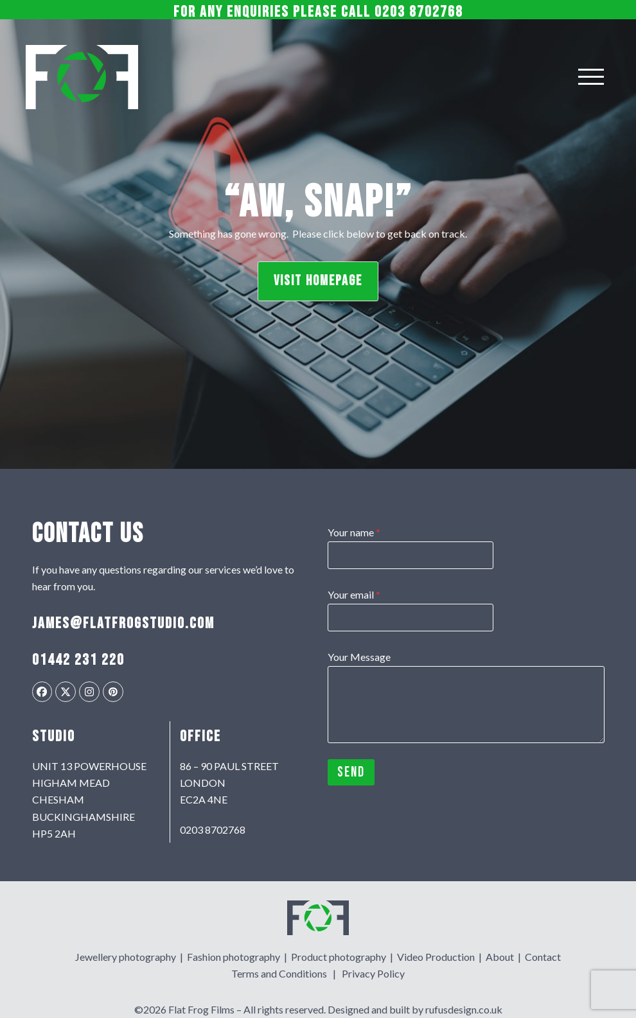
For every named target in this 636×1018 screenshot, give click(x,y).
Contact (543, 956)
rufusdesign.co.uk (463, 1009)
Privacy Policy (373, 973)
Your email (354, 594)
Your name (354, 532)
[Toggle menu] (591, 77)
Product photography (338, 956)
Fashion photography (233, 956)
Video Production (436, 956)
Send (351, 772)
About (500, 956)
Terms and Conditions (279, 973)
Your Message (359, 657)
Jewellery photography (125, 956)
